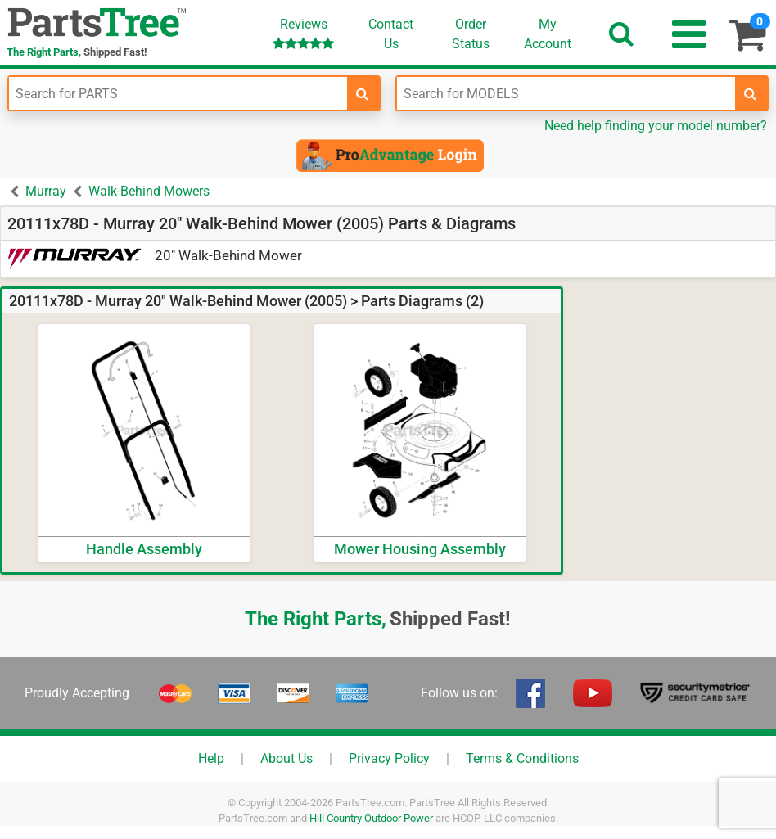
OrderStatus (471, 34)
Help (211, 758)
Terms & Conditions (522, 758)
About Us (286, 758)
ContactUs (390, 34)
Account (547, 33)
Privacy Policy (389, 758)
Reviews (303, 33)
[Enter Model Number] (566, 93)
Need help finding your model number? (655, 125)
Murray (45, 191)
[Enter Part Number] (178, 93)
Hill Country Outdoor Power (371, 818)
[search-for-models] (750, 93)
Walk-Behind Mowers (149, 191)
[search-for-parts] (362, 93)
